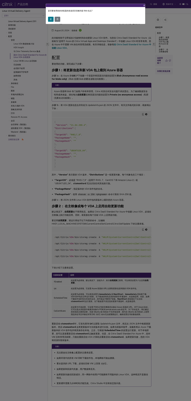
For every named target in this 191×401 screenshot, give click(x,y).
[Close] (144, 5)
